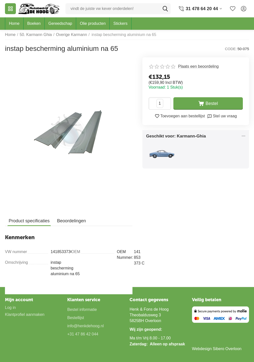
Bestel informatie (82, 309)
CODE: (231, 49)
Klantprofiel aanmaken (24, 314)
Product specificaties (29, 220)
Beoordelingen (71, 220)
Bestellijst (75, 318)
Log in (10, 307)
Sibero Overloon (227, 349)
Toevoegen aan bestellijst (180, 116)
